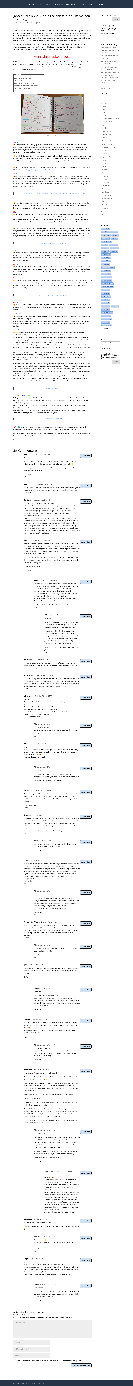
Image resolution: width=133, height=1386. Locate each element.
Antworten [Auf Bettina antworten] (85, 501)
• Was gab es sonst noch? (23, 88)
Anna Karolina (106, 306)
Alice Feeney (114, 251)
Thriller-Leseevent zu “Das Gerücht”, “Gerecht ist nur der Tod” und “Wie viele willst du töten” (54, 194)
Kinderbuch (106, 160)
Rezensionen (45, 4)
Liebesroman (106, 166)
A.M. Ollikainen (106, 232)
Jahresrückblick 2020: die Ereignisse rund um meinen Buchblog (110, 50)
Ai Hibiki (115, 232)
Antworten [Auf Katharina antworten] (85, 792)
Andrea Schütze (106, 270)
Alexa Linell (114, 238)
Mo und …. (70, 4)
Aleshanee (28, 1069)
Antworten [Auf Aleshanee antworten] (85, 1071)
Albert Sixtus (105, 238)
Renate (27, 815)
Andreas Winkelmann (107, 283)
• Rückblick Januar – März (23, 78)
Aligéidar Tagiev (106, 254)
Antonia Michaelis (107, 325)
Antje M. (27, 675)
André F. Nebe (106, 290)
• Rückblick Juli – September (24, 83)
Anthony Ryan (106, 322)
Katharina (28, 790)
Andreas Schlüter (107, 277)
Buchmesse (104, 100)
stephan (27, 1258)
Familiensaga (106, 134)
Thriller (104, 202)
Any (25, 744)
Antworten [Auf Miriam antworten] (85, 697)
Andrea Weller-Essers (108, 286)
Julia (25, 454)
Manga (104, 170)
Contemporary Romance (110, 118)
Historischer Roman (109, 147)
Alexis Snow (105, 248)
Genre (103, 110)
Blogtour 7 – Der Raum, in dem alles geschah (54, 295)
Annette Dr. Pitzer (31, 922)
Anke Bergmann (106, 296)
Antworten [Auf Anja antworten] (85, 582)
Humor (104, 154)
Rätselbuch (106, 186)
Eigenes (33, 23)
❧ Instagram (105, 33)
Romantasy (106, 189)
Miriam (27, 696)
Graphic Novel (107, 144)
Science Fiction (107, 195)
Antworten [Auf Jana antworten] (85, 542)
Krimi (104, 163)
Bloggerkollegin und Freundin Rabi (38, 170)
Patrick (27, 659)
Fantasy (104, 138)
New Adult (105, 182)
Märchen (105, 176)
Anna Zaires (115, 306)
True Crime (106, 205)
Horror (104, 150)
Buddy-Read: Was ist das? (53, 419)
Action (104, 112)
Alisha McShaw (106, 261)
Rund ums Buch (86, 4)
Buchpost (104, 103)
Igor (25, 965)
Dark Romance (107, 122)
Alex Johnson (115, 248)
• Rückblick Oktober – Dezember (25, 86)
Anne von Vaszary (107, 319)
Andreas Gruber (106, 273)
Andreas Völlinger (107, 280)
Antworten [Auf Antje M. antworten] (85, 677)
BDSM (104, 115)
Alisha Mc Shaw (106, 257)
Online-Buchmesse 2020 (54, 388)
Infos (100, 4)
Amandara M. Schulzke (108, 267)
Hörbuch (104, 211)
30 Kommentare (42, 23)
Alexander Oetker (107, 241)
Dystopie (105, 125)
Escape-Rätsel (106, 131)
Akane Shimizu (106, 235)
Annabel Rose (106, 299)
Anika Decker (106, 293)
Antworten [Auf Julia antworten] (85, 456)
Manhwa (105, 173)
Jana (25, 540)
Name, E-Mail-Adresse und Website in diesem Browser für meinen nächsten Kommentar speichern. (49, 1361)
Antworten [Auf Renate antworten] (85, 817)
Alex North (105, 251)
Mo (17, 23)
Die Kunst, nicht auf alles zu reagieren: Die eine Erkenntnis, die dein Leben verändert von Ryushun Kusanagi (110, 78)
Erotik (104, 128)
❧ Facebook (114, 33)
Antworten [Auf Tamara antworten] (85, 1021)
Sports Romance (107, 198)
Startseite (32, 4)
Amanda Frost (106, 264)
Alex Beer (105, 244)
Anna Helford (106, 302)
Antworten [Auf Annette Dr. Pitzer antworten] (85, 923)
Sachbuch (105, 192)
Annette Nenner (106, 315)
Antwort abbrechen (19, 1314)
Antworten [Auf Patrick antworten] (85, 661)
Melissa (27, 484)
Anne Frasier (105, 309)
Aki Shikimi (115, 235)
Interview (59, 4)
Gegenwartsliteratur (109, 141)
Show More (105, 328)
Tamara (27, 1019)
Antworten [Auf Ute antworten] (85, 862)
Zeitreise (105, 208)
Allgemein (104, 97)
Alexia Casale (114, 244)
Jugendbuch (106, 157)
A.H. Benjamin (106, 228)
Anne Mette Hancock (107, 312)
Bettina (27, 500)
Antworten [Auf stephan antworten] (85, 1260)
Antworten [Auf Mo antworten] (85, 616)
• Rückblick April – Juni (22, 81)
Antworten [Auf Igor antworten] (85, 966)
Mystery (105, 179)
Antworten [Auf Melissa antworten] (85, 486)
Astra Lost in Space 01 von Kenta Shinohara (53, 243)
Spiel (102, 214)
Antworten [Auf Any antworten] (85, 745)
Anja (36, 580)
